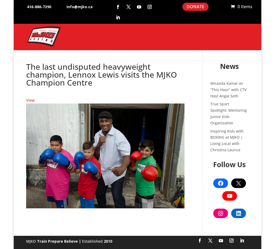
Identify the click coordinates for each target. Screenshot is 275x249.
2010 (108, 241)
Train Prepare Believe (57, 241)
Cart (224, 7)
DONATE (195, 7)
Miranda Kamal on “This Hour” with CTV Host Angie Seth (228, 89)
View (30, 100)
